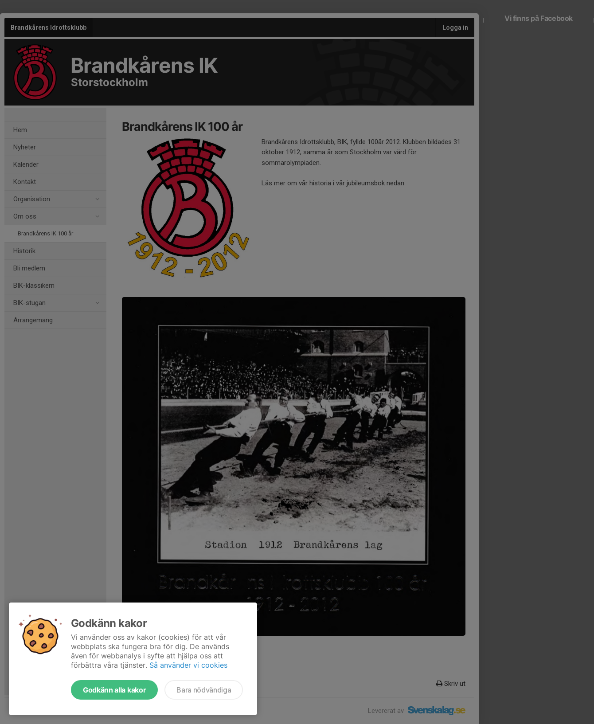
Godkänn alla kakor (114, 689)
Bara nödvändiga (203, 689)
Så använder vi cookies (188, 665)
